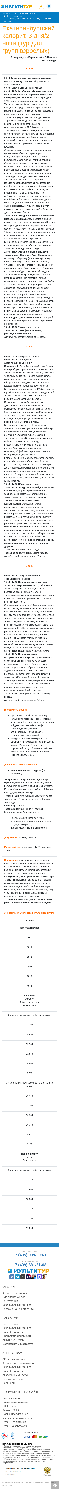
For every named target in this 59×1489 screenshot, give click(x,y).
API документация (13, 1359)
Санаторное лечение (15, 1402)
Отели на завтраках (14, 1426)
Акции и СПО (10, 1410)
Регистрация (10, 1301)
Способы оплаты (12, 1332)
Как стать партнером (15, 1293)
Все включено (11, 1398)
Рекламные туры (12, 1379)
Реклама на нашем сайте (18, 1308)
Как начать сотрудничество (19, 1363)
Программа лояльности (17, 1335)
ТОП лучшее (10, 1406)
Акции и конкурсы (13, 1340)
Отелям (8, 1286)
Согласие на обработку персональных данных (22, 1446)
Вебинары (8, 1382)
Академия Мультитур (15, 1375)
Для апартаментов (13, 1296)
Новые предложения (15, 1414)
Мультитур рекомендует (17, 1418)
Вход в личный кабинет (16, 1304)
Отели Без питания (14, 1421)
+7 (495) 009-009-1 (29, 1255)
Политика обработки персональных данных (21, 1448)
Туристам (10, 1317)
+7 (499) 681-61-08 (29, 1265)
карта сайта (8, 1463)
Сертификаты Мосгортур (17, 1343)
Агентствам (12, 1352)
